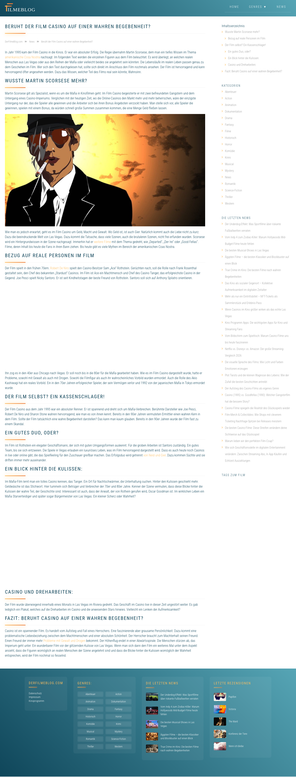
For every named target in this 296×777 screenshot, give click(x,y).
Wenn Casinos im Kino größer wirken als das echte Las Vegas (254, 313)
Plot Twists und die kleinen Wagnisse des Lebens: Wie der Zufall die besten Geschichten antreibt (255, 378)
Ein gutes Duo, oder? (239, 51)
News (281, 7)
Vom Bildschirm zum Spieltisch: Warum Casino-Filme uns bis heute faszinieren (255, 339)
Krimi (226, 157)
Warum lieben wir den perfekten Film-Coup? (247, 441)
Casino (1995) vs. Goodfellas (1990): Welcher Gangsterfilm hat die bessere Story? (256, 398)
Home (234, 7)
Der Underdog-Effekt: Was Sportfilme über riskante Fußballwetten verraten (251, 227)
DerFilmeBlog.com (46, 683)
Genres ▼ (258, 7)
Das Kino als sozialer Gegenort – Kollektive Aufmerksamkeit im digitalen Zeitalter (247, 286)
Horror (227, 144)
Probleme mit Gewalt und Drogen (64, 641)
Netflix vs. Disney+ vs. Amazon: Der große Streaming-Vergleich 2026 (253, 352)
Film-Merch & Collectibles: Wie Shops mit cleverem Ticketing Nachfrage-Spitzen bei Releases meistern (251, 418)
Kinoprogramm (36, 700)
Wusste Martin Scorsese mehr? (242, 31)
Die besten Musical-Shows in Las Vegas (245, 250)
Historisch (229, 137)
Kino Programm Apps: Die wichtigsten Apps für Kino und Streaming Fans (254, 326)
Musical (228, 164)
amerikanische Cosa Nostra (22, 57)
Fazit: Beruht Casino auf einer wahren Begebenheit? (253, 71)
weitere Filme (102, 242)
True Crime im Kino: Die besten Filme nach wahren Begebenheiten (251, 273)
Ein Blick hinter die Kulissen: (243, 58)
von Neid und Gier (154, 455)
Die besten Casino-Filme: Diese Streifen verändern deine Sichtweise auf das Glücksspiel (254, 431)
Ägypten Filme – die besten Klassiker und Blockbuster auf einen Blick (255, 260)
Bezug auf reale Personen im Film (246, 38)
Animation (229, 105)
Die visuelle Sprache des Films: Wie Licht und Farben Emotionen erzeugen (252, 365)
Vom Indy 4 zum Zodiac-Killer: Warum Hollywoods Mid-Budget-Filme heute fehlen (254, 240)
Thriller (227, 197)
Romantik (229, 183)
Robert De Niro (59, 268)
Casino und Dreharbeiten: (242, 64)
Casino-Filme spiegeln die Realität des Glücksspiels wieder (256, 408)
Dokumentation (232, 111)
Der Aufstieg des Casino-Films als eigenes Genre (250, 388)
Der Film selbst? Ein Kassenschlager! (245, 45)
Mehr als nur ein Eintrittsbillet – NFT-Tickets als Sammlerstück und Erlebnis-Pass (250, 300)
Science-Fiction (232, 190)
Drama (227, 118)
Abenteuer (229, 91)
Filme (226, 131)
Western (228, 203)
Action (227, 98)
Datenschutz (35, 693)
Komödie (228, 151)
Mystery (228, 170)
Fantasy (228, 124)
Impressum (34, 697)
